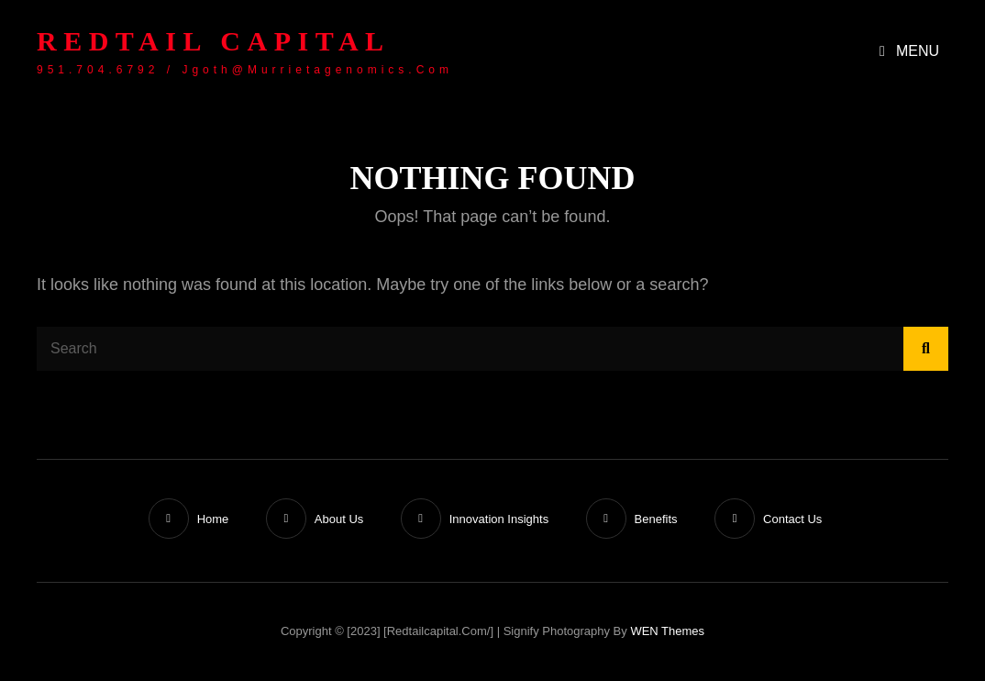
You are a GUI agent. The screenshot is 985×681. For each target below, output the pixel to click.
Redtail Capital (214, 41)
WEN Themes (667, 631)
